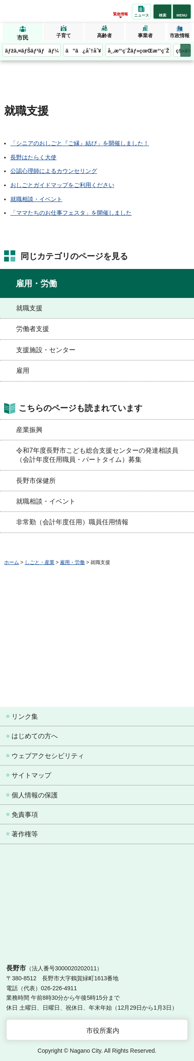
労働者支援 (32, 328)
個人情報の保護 (35, 795)
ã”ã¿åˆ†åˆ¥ (83, 51)
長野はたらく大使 (33, 157)
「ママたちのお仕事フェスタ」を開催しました (71, 212)
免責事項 (25, 814)
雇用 (22, 370)
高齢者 (104, 35)
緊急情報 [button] (120, 14)
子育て (63, 35)
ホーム (11, 562)
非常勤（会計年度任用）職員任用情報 (72, 522)
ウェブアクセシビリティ (48, 755)
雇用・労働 (36, 283)
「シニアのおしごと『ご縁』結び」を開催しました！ (79, 143)
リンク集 (25, 716)
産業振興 (29, 429)
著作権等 (25, 834)
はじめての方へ (35, 735)
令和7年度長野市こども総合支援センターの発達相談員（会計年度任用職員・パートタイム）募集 (97, 455)
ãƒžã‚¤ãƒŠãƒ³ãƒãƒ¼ (32, 51)
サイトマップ (31, 775)
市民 (22, 37)
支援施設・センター (46, 349)
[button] (162, 11)
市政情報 (179, 35)
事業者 (145, 35)
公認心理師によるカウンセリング (53, 171)
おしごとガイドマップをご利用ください (62, 185)
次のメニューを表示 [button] (185, 50)
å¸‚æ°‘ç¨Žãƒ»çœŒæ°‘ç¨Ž (138, 51)
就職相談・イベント (36, 199)
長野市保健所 (36, 480)
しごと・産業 (39, 562)
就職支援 (29, 308)
